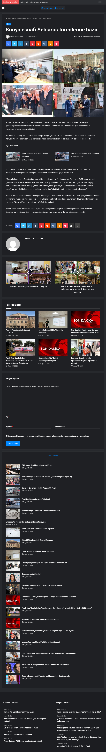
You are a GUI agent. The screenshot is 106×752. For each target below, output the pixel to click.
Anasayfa (10, 19)
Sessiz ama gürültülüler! (31, 574)
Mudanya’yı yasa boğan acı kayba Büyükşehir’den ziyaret (44, 563)
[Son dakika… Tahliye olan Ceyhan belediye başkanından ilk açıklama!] (85, 319)
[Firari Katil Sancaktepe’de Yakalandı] (62, 156)
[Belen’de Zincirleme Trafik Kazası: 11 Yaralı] (13, 156)
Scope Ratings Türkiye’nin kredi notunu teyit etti (41, 511)
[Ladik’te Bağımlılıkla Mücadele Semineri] (53, 319)
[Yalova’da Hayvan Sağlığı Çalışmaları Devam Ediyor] (13, 589)
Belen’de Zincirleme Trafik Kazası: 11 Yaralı (39, 488)
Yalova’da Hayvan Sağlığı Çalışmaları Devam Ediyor (42, 585)
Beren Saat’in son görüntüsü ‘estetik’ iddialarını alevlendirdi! (45, 665)
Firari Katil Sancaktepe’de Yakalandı (85, 153)
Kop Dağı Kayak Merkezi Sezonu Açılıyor (38, 529)
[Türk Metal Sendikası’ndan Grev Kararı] (13, 469)
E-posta (9, 426)
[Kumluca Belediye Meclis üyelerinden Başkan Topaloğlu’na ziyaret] (85, 347)
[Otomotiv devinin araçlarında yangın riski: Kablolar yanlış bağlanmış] (13, 657)
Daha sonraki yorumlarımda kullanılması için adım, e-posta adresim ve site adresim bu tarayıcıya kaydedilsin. (48, 436)
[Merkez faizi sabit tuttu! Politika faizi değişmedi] (13, 645)
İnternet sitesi (60, 426)
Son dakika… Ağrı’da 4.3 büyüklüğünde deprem (40, 619)
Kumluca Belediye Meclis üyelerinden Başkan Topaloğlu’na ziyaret (84, 360)
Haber (18, 19)
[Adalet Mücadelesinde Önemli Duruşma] (20, 319)
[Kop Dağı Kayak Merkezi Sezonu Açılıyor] (13, 532)
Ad (7, 417)
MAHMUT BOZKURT (17, 37)
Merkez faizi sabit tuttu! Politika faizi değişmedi (41, 642)
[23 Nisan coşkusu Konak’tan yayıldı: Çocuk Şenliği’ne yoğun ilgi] (13, 480)
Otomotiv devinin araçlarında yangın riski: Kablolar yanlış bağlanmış (49, 653)
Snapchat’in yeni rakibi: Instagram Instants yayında (26, 522)
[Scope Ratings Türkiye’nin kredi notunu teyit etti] (13, 514)
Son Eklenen (53, 456)
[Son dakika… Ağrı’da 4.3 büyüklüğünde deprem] (53, 347)
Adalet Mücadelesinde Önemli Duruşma (37, 540)
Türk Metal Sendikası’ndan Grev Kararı (34, 2)
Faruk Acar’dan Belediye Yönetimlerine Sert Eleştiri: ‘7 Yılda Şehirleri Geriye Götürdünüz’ (19, 360)
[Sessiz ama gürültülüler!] (13, 577)
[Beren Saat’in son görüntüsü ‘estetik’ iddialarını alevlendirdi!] (13, 668)
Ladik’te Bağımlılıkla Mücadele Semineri (38, 551)
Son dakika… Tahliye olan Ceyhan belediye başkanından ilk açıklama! (49, 597)
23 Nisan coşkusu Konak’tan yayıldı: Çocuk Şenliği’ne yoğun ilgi (47, 477)
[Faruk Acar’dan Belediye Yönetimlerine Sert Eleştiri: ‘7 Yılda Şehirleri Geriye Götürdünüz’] (20, 347)
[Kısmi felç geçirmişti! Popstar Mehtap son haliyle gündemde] (13, 679)
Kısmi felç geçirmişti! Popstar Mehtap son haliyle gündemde (46, 676)
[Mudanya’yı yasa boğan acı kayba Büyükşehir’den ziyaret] (13, 566)
